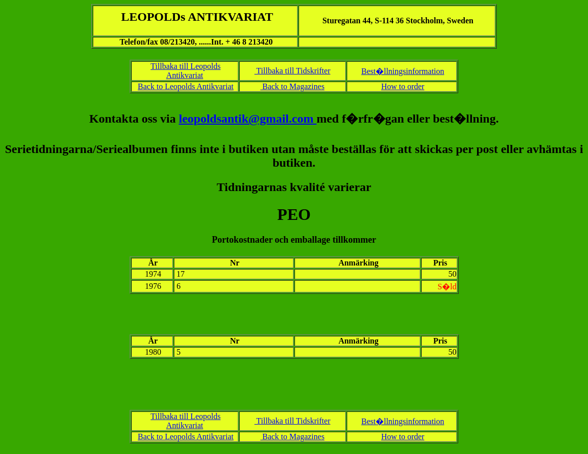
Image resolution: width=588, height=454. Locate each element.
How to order (402, 86)
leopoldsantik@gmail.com (248, 118)
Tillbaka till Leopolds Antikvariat (185, 71)
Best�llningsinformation (403, 71)
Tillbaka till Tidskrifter (292, 70)
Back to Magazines (292, 86)
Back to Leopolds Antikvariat (186, 86)
